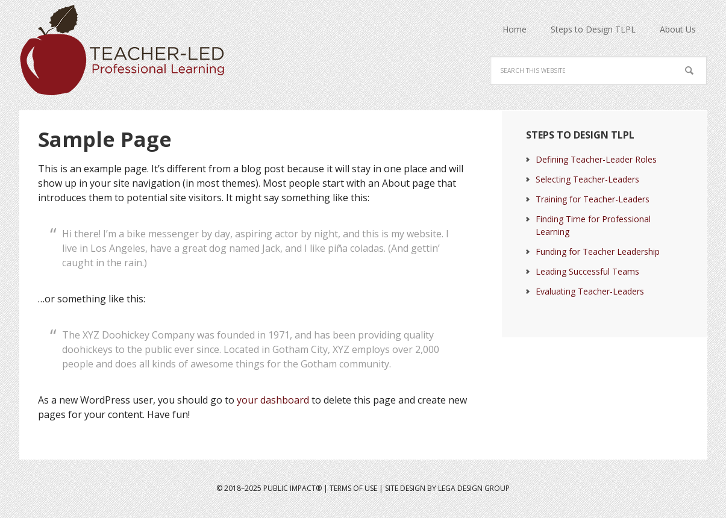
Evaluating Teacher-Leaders (590, 291)
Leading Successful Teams (587, 271)
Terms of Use (353, 488)
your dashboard (273, 400)
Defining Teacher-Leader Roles (596, 159)
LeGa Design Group (474, 488)
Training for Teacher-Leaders (592, 199)
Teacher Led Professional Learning (128, 50)
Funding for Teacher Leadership (598, 251)
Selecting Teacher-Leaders (587, 179)
